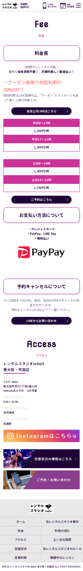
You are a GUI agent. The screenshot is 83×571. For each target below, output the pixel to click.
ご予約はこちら (41, 200)
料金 (21, 530)
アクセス (21, 539)
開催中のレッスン (62, 557)
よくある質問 (62, 539)
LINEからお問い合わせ (41, 321)
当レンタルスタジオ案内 (62, 521)
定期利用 (21, 557)
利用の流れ (62, 530)
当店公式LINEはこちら (41, 111)
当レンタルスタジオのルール (62, 548)
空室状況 (21, 548)
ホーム (20, 521)
